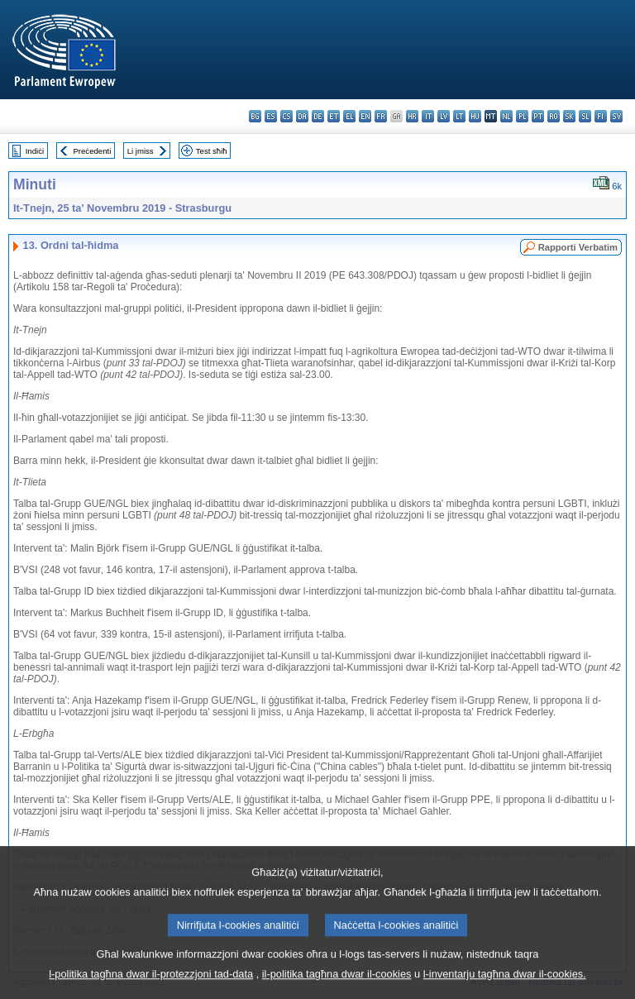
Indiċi (35, 150)
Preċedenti (92, 150)
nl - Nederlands (506, 116)
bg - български (255, 116)
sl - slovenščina (585, 116)
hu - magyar (475, 116)
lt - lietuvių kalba (459, 116)
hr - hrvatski (412, 116)
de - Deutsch (318, 116)
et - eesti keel (333, 116)
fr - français (381, 116)
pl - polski (522, 116)
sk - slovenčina (569, 116)
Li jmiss (140, 150)
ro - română (553, 116)
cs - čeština (286, 116)
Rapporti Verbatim (578, 247)
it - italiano (428, 116)
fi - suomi (600, 116)
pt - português (538, 116)
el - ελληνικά (349, 116)
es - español (271, 116)
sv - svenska (616, 116)
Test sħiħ (211, 150)
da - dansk (302, 116)
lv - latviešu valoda (443, 116)
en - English (365, 116)
